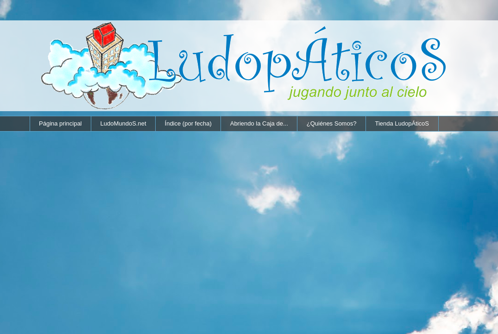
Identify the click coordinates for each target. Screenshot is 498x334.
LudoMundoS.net (123, 123)
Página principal (60, 123)
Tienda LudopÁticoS (402, 123)
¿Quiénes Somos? (332, 123)
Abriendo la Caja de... (259, 123)
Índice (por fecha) (188, 123)
